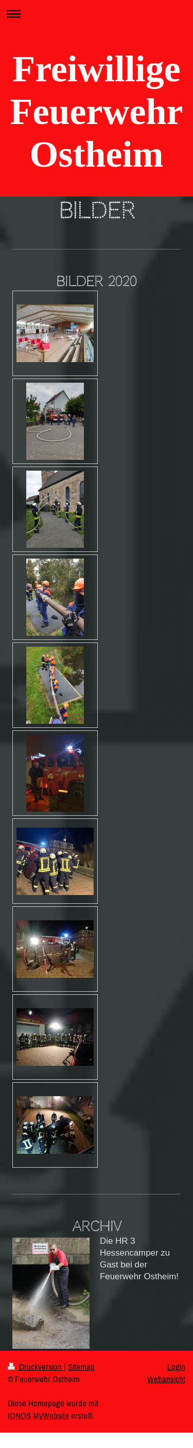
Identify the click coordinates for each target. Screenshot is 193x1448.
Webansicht (166, 1379)
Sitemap (81, 1367)
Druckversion (36, 1367)
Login (176, 1367)
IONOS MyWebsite (38, 1415)
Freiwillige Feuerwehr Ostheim (96, 111)
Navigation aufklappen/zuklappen (96, 14)
